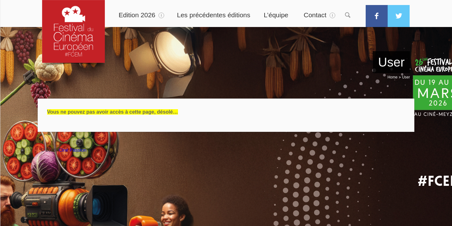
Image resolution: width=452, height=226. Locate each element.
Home (392, 77)
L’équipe (276, 15)
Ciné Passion (72, 150)
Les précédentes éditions (213, 15)
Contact (315, 15)
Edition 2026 (137, 15)
